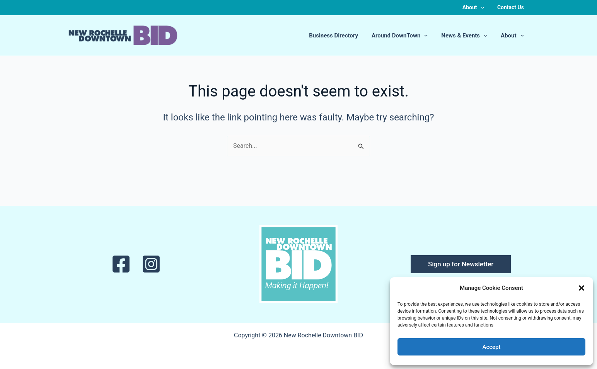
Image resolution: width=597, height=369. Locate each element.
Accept (491, 347)
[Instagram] (151, 264)
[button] (581, 288)
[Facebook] (121, 264)
